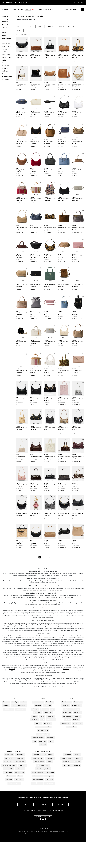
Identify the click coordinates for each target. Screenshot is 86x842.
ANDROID (43, 804)
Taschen (28, 16)
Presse (44, 810)
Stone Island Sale (66, 702)
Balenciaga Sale (67, 716)
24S (13, 705)
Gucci (34, 702)
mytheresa (6, 705)
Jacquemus (38, 705)
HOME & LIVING (48, 9)
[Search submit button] (82, 9)
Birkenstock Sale (76, 705)
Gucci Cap (76, 754)
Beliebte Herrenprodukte (43, 751)
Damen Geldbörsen (19, 761)
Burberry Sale (77, 702)
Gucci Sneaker (66, 761)
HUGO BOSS (37, 712)
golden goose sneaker (38, 737)
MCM (42, 719)
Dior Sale (67, 719)
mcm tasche (47, 723)
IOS (26, 804)
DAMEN (13, 9)
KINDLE (60, 804)
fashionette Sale (77, 723)
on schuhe (38, 723)
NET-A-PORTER (21, 705)
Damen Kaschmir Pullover (9, 765)
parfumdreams (20, 709)
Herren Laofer (50, 772)
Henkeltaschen (6, 623)
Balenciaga (35, 709)
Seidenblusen (18, 779)
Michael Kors (49, 702)
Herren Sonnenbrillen (43, 765)
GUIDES (39, 9)
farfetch (24, 702)
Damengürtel (22, 765)
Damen (22, 16)
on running (43, 744)
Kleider (20, 776)
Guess (42, 716)
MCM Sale (75, 719)
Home (17, 16)
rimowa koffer (50, 719)
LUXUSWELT (5, 9)
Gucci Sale (77, 716)
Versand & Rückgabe (28, 810)
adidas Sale (77, 712)
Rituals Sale (66, 705)
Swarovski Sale (67, 712)
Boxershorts (50, 779)
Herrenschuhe (49, 758)
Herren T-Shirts (37, 754)
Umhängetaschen (21, 623)
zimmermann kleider (43, 734)
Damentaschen (9, 754)
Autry (52, 709)
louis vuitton (42, 741)
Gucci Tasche (67, 754)
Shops (14, 698)
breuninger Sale (66, 723)
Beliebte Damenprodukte (14, 751)
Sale (71, 698)
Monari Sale (76, 709)
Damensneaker (19, 758)
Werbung (39, 810)
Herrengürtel (49, 776)
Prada (32, 16)
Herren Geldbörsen (37, 758)
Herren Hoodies (38, 776)
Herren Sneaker (49, 754)
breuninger (15, 702)
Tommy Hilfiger (48, 712)
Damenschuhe (10, 776)
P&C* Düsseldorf (9, 709)
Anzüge (49, 761)
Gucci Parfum (78, 758)
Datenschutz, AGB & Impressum (55, 810)
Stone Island (47, 705)
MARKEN (28, 9)
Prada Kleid (12, 669)
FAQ (35, 810)
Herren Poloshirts (37, 783)
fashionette (6, 702)
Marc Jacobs (50, 716)
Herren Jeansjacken (38, 779)
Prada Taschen (39, 16)
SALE (33, 9)
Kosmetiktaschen (19, 772)
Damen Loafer (8, 772)
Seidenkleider (7, 761)
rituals (50, 741)
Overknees (9, 779)
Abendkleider (20, 754)
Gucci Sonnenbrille (66, 758)
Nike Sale (67, 709)
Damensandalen (9, 768)
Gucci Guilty (77, 765)
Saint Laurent (44, 709)
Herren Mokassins (39, 761)
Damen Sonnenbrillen (14, 783)
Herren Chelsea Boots (37, 772)
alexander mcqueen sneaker (43, 727)
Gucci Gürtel (77, 761)
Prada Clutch (66, 669)
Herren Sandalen (49, 783)
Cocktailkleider (20, 768)
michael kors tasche (43, 730)
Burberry (35, 716)
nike (35, 741)
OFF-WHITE (34, 719)
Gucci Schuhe (67, 765)
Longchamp (50, 737)
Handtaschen (8, 758)
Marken (43, 698)
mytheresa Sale (72, 727)
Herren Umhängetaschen (43, 768)
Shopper (12, 623)
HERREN (20, 9)
